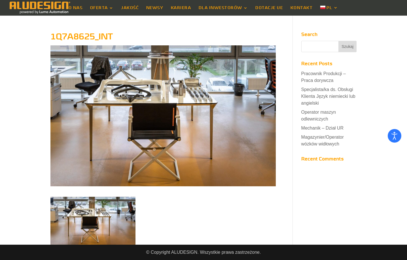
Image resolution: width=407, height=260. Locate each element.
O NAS (76, 8)
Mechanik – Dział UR (322, 128)
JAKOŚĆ (130, 8)
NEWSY (155, 8)
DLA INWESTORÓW (220, 8)
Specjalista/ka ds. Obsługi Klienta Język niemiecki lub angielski (328, 96)
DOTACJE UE (269, 8)
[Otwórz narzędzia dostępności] (394, 136)
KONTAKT (302, 8)
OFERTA (99, 8)
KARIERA (181, 8)
